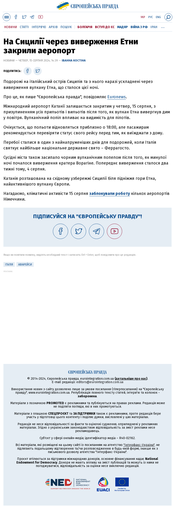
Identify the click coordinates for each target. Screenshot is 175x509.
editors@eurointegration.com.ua (99, 382)
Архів (53, 27)
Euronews (116, 96)
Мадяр (122, 27)
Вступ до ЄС (104, 27)
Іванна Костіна (74, 60)
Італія (9, 264)
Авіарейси (25, 264)
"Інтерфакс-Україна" (139, 445)
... (163, 26)
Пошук (66, 27)
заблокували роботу (109, 193)
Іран (153, 27)
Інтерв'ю (39, 27)
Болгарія (84, 27)
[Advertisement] (87, 305)
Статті (24, 27)
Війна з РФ (139, 27)
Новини (10, 27)
